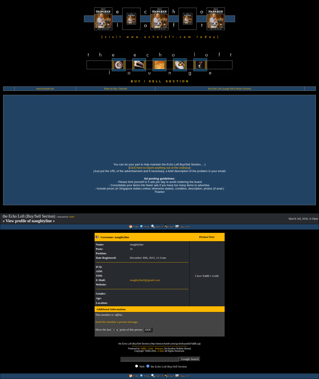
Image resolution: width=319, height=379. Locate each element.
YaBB (71, 217)
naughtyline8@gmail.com (145, 280)
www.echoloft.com (45, 89)
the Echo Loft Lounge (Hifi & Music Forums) (229, 89)
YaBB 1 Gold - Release (151, 348)
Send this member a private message (116, 321)
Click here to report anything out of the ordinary (160, 167)
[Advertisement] (159, 128)
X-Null (160, 351)
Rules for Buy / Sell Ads (115, 89)
